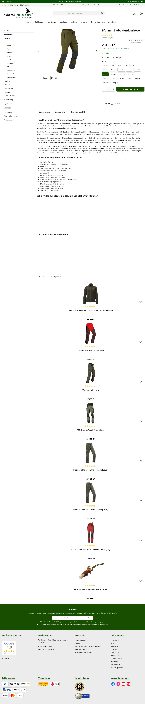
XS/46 (105, 66)
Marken (7, 30)
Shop (3, 1)
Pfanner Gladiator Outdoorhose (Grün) (90, 470)
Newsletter (115, 646)
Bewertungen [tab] (78, 112)
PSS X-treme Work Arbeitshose (90, 430)
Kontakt (77, 643)
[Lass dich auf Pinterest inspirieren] (128, 684)
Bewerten (116, 104)
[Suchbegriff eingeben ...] (76, 13)
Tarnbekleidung (10, 96)
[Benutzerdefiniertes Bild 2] (82, 696)
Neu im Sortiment (11, 116)
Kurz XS (122, 70)
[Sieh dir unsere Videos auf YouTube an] (123, 684)
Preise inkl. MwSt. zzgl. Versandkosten (115, 48)
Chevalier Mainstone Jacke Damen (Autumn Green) (90, 310)
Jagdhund (8, 104)
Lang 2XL (106, 83)
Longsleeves (10, 63)
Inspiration (115, 662)
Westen (9, 49)
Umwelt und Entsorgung (83, 652)
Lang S (114, 78)
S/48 (112, 66)
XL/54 (133, 66)
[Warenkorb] (141, 13)
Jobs (112, 643)
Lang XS (106, 78)
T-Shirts (9, 60)
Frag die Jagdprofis (64, 1)
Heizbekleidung (11, 74)
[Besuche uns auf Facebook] (113, 684)
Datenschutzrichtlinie (82, 622)
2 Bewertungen (107, 38)
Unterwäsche (11, 70)
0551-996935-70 (45, 646)
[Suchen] (102, 13)
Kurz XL (113, 74)
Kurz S (130, 70)
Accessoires (9, 88)
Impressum (115, 656)
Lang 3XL (115, 83)
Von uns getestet (117, 668)
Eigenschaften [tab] (60, 112)
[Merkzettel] (128, 13)
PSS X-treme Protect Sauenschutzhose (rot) (90, 549)
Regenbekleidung (12, 77)
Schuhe (8, 92)
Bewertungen (115, 665)
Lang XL (138, 78)
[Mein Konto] (134, 13)
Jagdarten (8, 112)
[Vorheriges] (38, 50)
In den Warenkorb (130, 89)
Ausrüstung (8, 100)
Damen (7, 81)
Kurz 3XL (131, 74)
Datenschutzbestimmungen (54, 624)
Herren (7, 38)
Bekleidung (8, 34)
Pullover (9, 52)
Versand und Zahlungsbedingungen (87, 646)
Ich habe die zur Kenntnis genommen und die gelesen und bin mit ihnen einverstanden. (73, 624)
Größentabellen (116, 659)
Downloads (115, 640)
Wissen (9, 1)
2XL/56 (105, 70)
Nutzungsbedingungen (97, 622)
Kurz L (105, 74)
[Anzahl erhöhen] (113, 89)
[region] (67, 50)
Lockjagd (7, 108)
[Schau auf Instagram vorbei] (118, 684)
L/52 (126, 66)
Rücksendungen (80, 640)
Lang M (122, 78)
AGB (82, 624)
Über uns (114, 649)
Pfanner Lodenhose (90, 390)
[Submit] (89, 618)
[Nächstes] (96, 50)
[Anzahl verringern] (104, 89)
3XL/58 (113, 70)
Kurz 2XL (122, 74)
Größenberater (107, 53)
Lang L (130, 78)
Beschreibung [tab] (44, 112)
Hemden (9, 56)
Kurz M (138, 70)
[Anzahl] (109, 89)
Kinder (7, 85)
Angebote (8, 120)
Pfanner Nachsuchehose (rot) (91, 350)
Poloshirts (10, 67)
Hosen (9, 45)
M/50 (119, 66)
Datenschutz (115, 652)
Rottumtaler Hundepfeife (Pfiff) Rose (90, 589)
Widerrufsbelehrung (82, 649)
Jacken (9, 42)
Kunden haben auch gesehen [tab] (50, 276)
